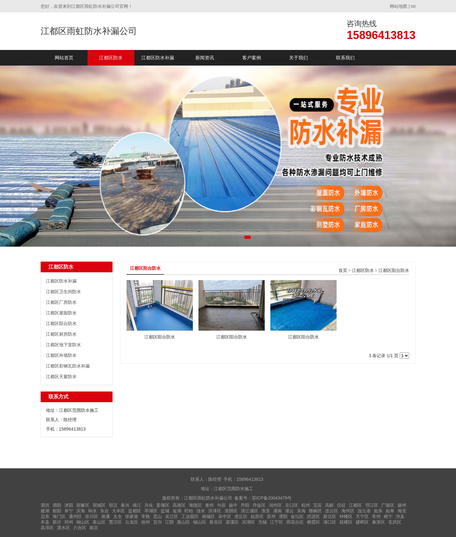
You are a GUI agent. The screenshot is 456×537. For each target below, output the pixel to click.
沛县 (400, 516)
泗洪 (45, 505)
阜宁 (68, 510)
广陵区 (387, 505)
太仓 (117, 516)
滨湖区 (248, 522)
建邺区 (362, 522)
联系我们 (345, 57)
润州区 (275, 505)
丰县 (45, 522)
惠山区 (183, 522)
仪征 (341, 505)
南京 (93, 527)
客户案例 (251, 57)
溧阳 (283, 516)
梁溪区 (232, 522)
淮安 (265, 510)
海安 (402, 510)
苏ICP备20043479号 (272, 497)
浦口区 (329, 522)
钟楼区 (346, 516)
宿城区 (99, 505)
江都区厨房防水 (61, 334)
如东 (378, 510)
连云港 (364, 510)
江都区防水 (111, 57)
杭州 (305, 505)
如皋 (390, 510)
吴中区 (224, 516)
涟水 (200, 510)
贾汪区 (115, 522)
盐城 (165, 510)
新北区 (329, 516)
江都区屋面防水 (61, 312)
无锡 (262, 522)
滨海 (80, 510)
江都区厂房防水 (61, 302)
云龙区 (131, 522)
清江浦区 (249, 510)
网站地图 (398, 6)
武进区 (313, 516)
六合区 (79, 527)
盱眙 (188, 510)
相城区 (208, 516)
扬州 (402, 505)
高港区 (179, 505)
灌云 (289, 510)
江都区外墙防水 (61, 355)
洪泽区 (214, 510)
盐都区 (134, 510)
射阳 (57, 510)
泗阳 (57, 505)
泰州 (209, 505)
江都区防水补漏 (157, 57)
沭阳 (68, 505)
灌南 (277, 510)
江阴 (169, 522)
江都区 (355, 505)
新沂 (57, 522)
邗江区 (371, 505)
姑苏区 (257, 516)
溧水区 (63, 527)
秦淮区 (378, 522)
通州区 (75, 516)
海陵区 (195, 505)
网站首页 (64, 57)
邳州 (68, 522)
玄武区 (394, 522)
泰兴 (125, 505)
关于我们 (298, 57)
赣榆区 (315, 510)
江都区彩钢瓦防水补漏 (68, 365)
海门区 (59, 516)
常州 (376, 516)
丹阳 (245, 505)
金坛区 (297, 516)
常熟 (145, 516)
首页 (342, 270)
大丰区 (118, 510)
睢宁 (388, 516)
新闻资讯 (204, 57)
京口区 (291, 505)
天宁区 (362, 516)
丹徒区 (259, 505)
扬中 (233, 505)
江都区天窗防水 (61, 376)
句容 (221, 505)
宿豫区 (82, 505)
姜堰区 (162, 505)
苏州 (271, 516)
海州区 (347, 510)
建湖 (45, 510)
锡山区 (199, 522)
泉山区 (99, 522)
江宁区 (276, 522)
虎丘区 (241, 516)
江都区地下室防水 (63, 344)
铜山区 (82, 522)
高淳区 (47, 527)
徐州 (145, 522)
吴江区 (171, 516)
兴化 (148, 505)
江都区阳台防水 (61, 323)
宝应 (317, 505)
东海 (301, 510)
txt (413, 6)
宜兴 (157, 522)
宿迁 (113, 505)
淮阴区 (231, 510)
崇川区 (91, 516)
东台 (104, 510)
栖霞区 (313, 522)
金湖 (177, 510)
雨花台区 (295, 522)
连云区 (331, 510)
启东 (45, 516)
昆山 (157, 516)
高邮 (329, 505)
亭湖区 (151, 510)
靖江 (137, 505)
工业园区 (190, 516)
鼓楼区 (346, 522)
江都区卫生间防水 (63, 291)
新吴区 (216, 522)
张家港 (131, 516)
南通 (105, 516)
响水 (92, 510)
